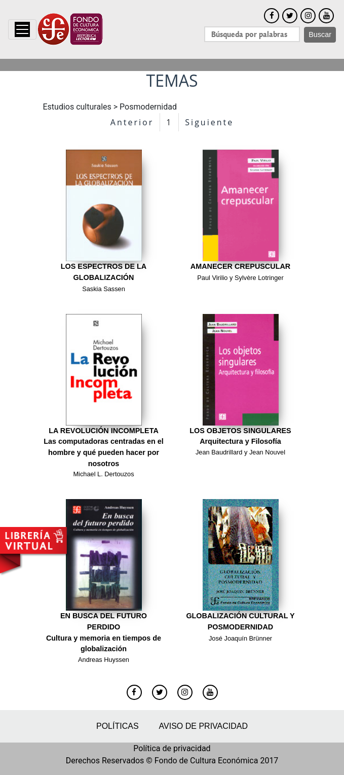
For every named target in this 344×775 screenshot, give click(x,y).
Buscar (320, 34)
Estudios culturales (77, 107)
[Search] (252, 34)
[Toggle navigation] (22, 29)
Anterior (132, 122)
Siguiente (209, 122)
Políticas (117, 726)
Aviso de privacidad (203, 726)
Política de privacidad (171, 748)
